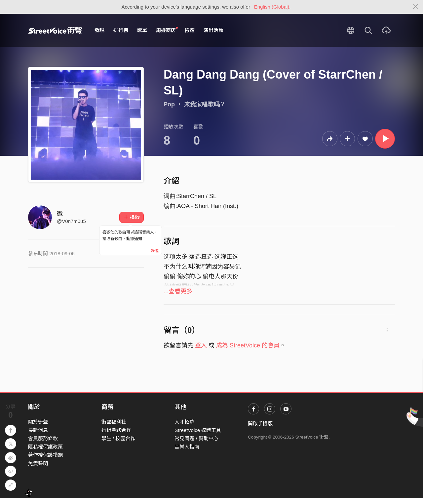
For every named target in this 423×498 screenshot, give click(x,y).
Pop (169, 104)
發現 (99, 30)
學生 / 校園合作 (118, 438)
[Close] (415, 7)
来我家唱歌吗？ (205, 104)
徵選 (190, 30)
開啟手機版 (260, 423)
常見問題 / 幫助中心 (196, 438)
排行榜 (120, 30)
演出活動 (213, 30)
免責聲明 (38, 463)
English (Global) (271, 7)
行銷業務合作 (116, 430)
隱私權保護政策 (45, 446)
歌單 (142, 30)
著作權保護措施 (45, 455)
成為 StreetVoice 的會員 (248, 345)
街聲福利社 (113, 422)
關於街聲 (38, 422)
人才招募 (184, 422)
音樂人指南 (186, 446)
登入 (201, 345)
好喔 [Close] (155, 250)
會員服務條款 (43, 438)
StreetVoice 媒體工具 (197, 430)
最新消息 (38, 430)
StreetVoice (55, 30)
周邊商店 (167, 30)
